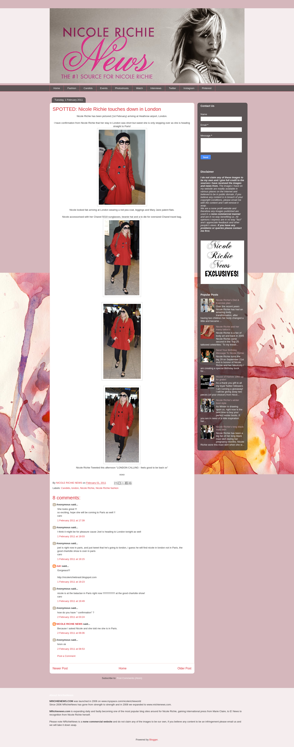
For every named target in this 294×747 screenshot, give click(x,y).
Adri (58, 566)
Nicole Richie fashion (107, 488)
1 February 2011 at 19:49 (71, 601)
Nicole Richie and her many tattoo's (227, 328)
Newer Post (60, 668)
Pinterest (207, 88)
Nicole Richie (87, 488)
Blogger (153, 739)
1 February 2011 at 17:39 (71, 520)
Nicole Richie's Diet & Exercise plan (227, 301)
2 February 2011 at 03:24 (71, 617)
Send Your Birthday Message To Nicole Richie (230, 351)
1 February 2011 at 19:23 (71, 581)
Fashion (72, 88)
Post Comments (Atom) (129, 678)
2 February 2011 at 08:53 (71, 648)
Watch (139, 88)
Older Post (184, 668)
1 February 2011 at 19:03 (71, 536)
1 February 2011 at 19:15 (71, 559)
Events (104, 88)
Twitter (172, 88)
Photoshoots (121, 88)
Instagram (189, 88)
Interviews (155, 88)
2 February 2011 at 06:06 (71, 633)
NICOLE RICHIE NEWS (69, 624)
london (75, 488)
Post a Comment (66, 656)
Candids (88, 88)
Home (56, 88)
